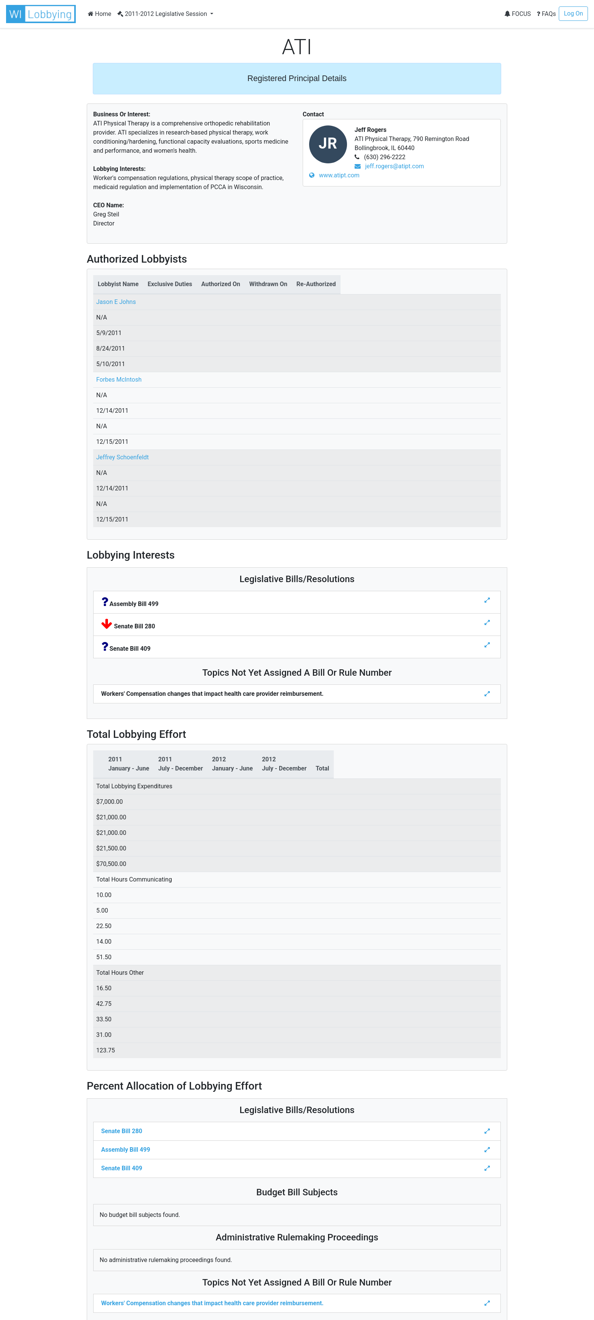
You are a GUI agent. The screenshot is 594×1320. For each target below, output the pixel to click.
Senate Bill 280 (121, 1131)
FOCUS (517, 13)
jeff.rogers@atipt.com (389, 166)
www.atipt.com (334, 175)
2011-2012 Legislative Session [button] (163, 13)
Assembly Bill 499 (125, 1149)
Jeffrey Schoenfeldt (122, 457)
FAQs (546, 13)
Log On (573, 13)
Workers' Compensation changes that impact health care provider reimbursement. (212, 1303)
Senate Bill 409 (121, 1168)
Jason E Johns (116, 301)
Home (99, 13)
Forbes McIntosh (119, 379)
